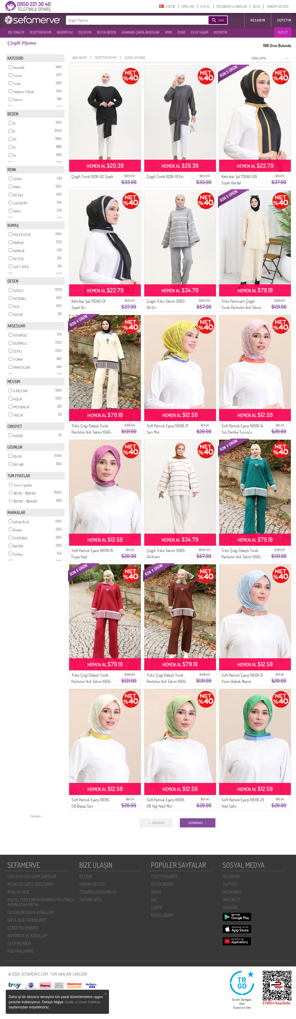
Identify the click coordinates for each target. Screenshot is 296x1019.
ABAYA (156, 891)
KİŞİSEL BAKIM (162, 915)
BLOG (256, 6)
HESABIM (257, 20)
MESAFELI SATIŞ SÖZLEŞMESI (30, 884)
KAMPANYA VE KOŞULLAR (27, 935)
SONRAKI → (197, 823)
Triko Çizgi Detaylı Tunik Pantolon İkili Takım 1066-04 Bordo (91, 681)
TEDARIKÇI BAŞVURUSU (98, 891)
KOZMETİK (220, 32)
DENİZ (181, 32)
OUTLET (283, 32)
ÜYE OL (205, 6)
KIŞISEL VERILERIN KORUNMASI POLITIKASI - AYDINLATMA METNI (42, 902)
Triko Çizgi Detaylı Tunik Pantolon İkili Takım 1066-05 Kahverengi (167, 681)
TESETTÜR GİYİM (40, 32)
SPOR (168, 32)
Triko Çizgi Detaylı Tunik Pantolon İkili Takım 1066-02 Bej (91, 432)
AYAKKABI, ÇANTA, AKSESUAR (140, 32)
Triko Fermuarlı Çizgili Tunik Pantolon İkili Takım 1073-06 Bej (241, 307)
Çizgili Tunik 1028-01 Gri (165, 176)
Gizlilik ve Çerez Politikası (83, 1002)
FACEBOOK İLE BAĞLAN (231, 6)
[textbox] (128, 20)
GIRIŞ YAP (187, 6)
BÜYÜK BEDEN (106, 32)
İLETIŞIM (85, 876)
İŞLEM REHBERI (19, 943)
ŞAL (154, 899)
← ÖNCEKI (156, 823)
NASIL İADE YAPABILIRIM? (27, 920)
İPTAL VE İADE (18, 891)
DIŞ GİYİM (84, 32)
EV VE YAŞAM (199, 32)
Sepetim (284, 20)
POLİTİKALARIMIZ (20, 951)
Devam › (37, 816)
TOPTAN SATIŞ (90, 899)
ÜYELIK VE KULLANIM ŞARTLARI (31, 876)
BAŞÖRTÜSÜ (65, 32)
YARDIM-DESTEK (277, 6)
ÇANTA (156, 907)
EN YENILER (16, 32)
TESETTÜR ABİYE (164, 876)
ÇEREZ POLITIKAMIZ (22, 927)
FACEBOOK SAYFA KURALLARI (30, 912)
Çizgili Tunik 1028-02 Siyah (92, 176)
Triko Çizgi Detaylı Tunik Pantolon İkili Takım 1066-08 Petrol (241, 557)
